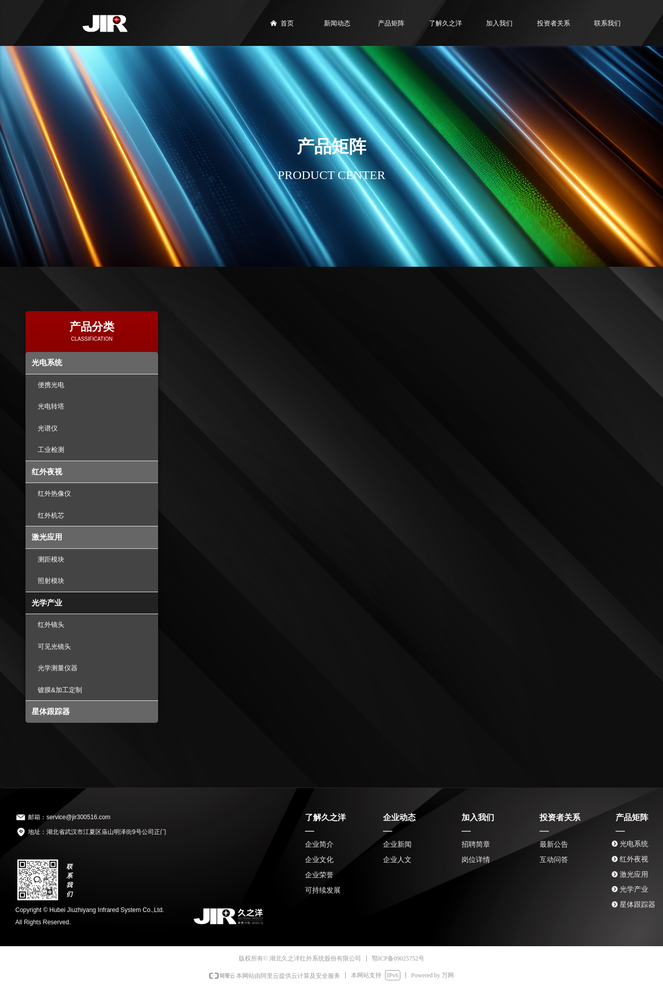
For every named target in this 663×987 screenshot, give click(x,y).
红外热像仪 (54, 493)
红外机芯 (51, 515)
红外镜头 (51, 624)
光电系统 (47, 362)
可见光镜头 (54, 646)
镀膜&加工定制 (60, 690)
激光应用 (47, 537)
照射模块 (51, 581)
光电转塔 (51, 406)
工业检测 (51, 449)
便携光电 (51, 385)
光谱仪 (48, 428)
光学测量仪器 (58, 668)
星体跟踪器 (51, 711)
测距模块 (51, 559)
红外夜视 (47, 471)
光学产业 (47, 602)
